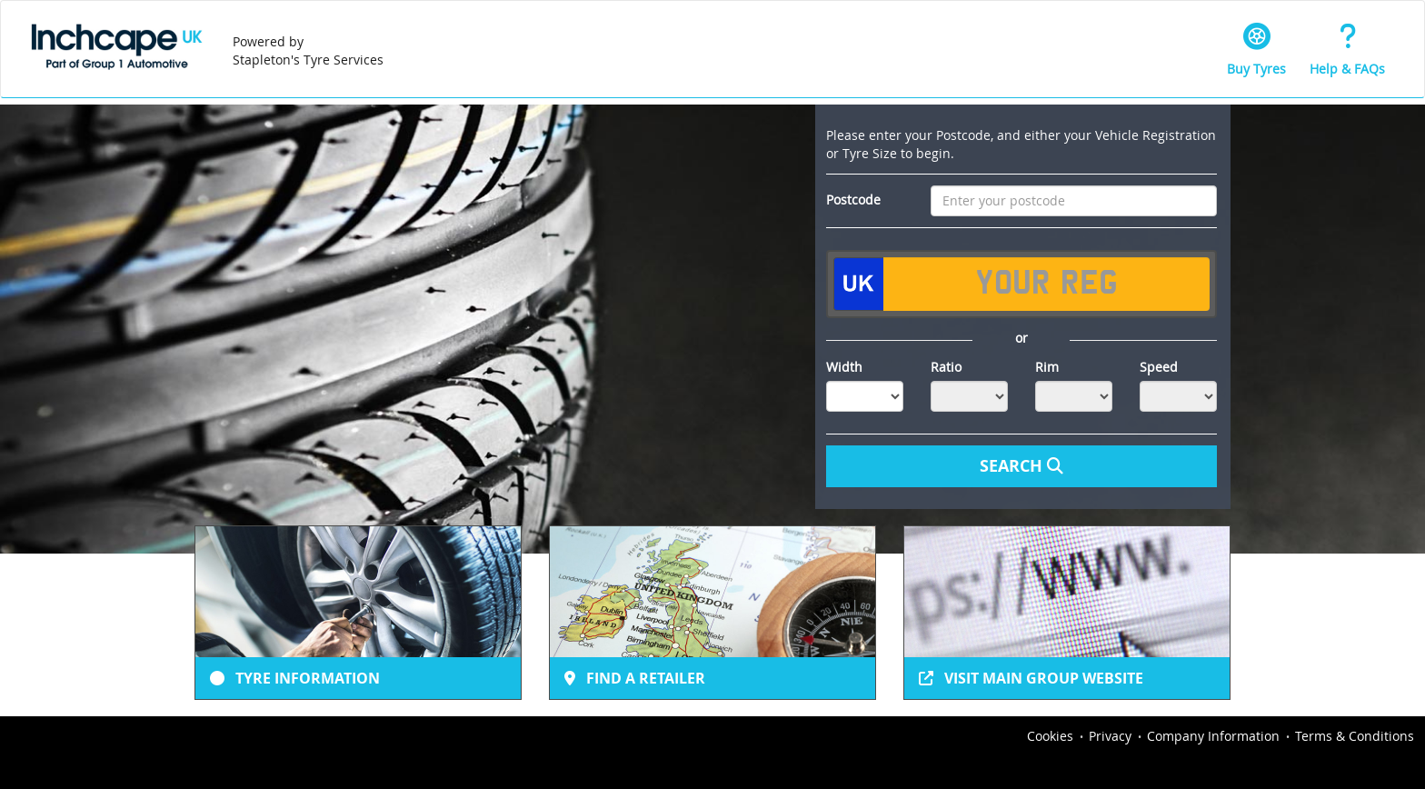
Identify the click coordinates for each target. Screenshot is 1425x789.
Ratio (946, 366)
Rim (1047, 366)
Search (1021, 465)
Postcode (853, 199)
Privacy (1110, 735)
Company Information (1213, 735)
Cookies (1050, 735)
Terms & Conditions (1354, 735)
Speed (1159, 366)
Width (844, 366)
